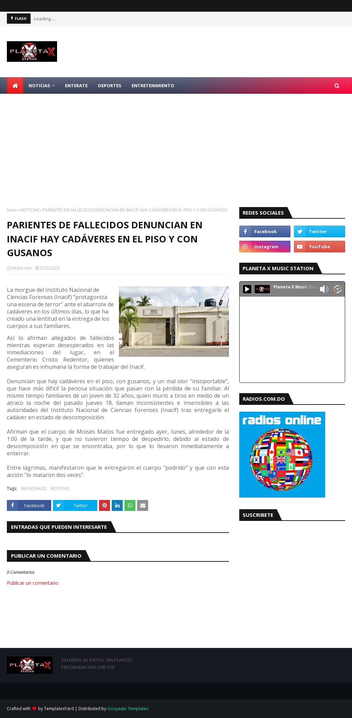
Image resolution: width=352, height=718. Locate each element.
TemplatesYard (59, 708)
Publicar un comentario (32, 583)
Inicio (12, 210)
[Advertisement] (176, 145)
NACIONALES (33, 488)
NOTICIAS (30, 210)
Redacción (22, 268)
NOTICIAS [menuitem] (39, 85)
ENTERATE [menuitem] (76, 85)
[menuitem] (15, 85)
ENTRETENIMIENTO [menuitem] (153, 85)
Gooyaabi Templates (127, 708)
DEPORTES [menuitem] (109, 85)
